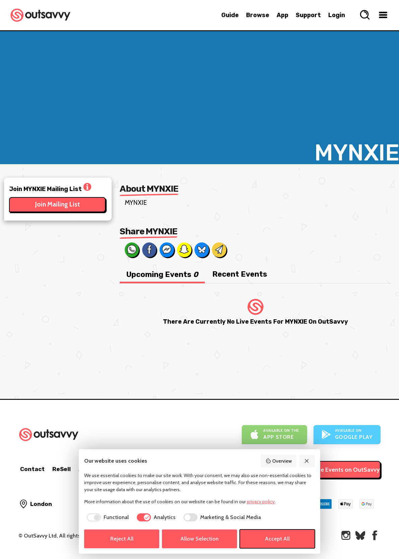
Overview (279, 461)
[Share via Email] (219, 249)
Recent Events (239, 274)
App (282, 15)
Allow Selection (199, 538)
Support (308, 15)
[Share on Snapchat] (184, 249)
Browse (257, 15)
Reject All (121, 538)
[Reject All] (307, 461)
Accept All (277, 538)
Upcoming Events (162, 274)
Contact (32, 469)
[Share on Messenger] (167, 249)
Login (336, 15)
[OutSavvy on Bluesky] (360, 535)
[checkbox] (106, 517)
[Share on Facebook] (149, 249)
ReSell (61, 469)
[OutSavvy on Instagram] (346, 535)
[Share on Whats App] (132, 249)
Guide (230, 15)
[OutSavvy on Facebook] (375, 535)
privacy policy (261, 502)
